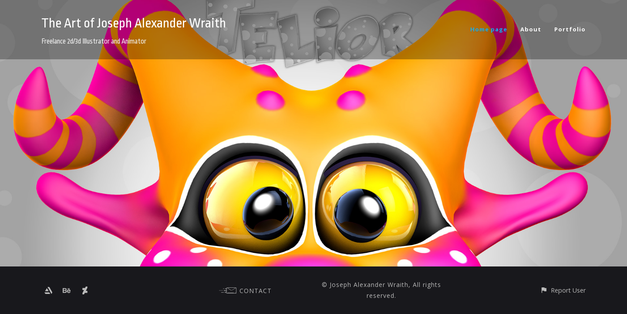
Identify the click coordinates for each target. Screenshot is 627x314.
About (530, 29)
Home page (488, 29)
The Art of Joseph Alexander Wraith (133, 23)
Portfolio (570, 29)
